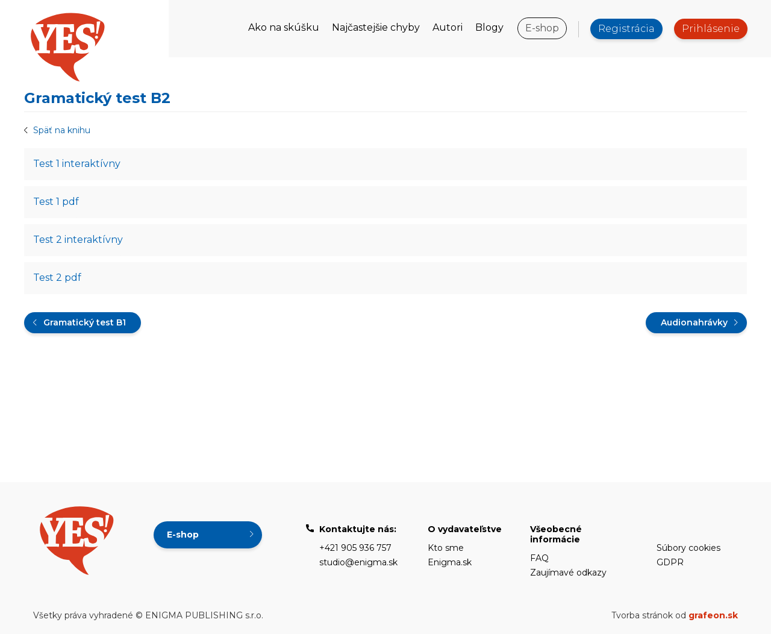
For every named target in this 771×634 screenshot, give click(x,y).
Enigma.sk (450, 562)
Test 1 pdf (56, 201)
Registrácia (626, 28)
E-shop (542, 28)
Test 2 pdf (57, 277)
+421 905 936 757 (355, 547)
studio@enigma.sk (358, 562)
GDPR (670, 562)
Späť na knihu (61, 130)
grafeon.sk (713, 615)
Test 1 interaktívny (76, 163)
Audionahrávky (694, 322)
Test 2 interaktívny (78, 239)
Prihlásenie (711, 28)
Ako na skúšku (283, 27)
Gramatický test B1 (84, 322)
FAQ (539, 558)
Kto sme (446, 547)
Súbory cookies (688, 547)
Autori (447, 27)
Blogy (489, 27)
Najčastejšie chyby (376, 27)
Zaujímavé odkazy (568, 572)
